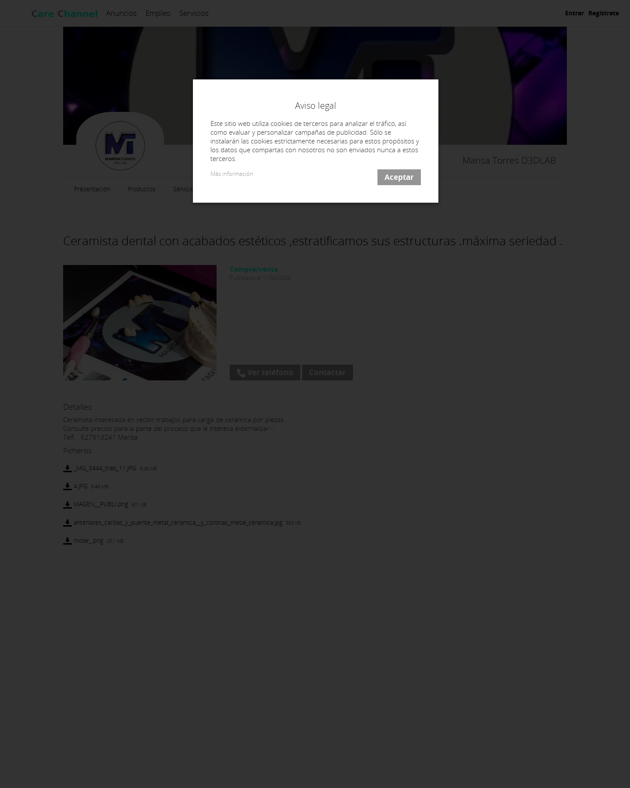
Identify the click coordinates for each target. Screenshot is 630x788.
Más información (231, 174)
